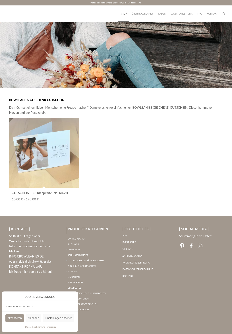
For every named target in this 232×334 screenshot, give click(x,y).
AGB (124, 235)
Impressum (52, 327)
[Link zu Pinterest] (182, 245)
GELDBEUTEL (74, 287)
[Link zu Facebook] (191, 245)
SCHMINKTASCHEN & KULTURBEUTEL (87, 293)
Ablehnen (33, 317)
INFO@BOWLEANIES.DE (26, 256)
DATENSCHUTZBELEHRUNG (137, 269)
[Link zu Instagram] (200, 245)
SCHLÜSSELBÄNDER (78, 255)
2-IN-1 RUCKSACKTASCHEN (82, 266)
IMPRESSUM (129, 242)
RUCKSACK (73, 244)
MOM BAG (73, 271)
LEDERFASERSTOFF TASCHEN (83, 304)
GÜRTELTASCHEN (76, 238)
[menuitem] (123, 14)
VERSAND (127, 249)
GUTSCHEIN (74, 249)
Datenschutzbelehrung (35, 327)
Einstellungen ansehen (58, 317)
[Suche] (223, 14)
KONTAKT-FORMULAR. (25, 266)
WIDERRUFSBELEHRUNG (136, 262)
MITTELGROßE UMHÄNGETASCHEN (86, 260)
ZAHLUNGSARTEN (132, 255)
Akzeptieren (14, 317)
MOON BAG (74, 276)
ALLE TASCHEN (75, 282)
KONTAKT (127, 276)
